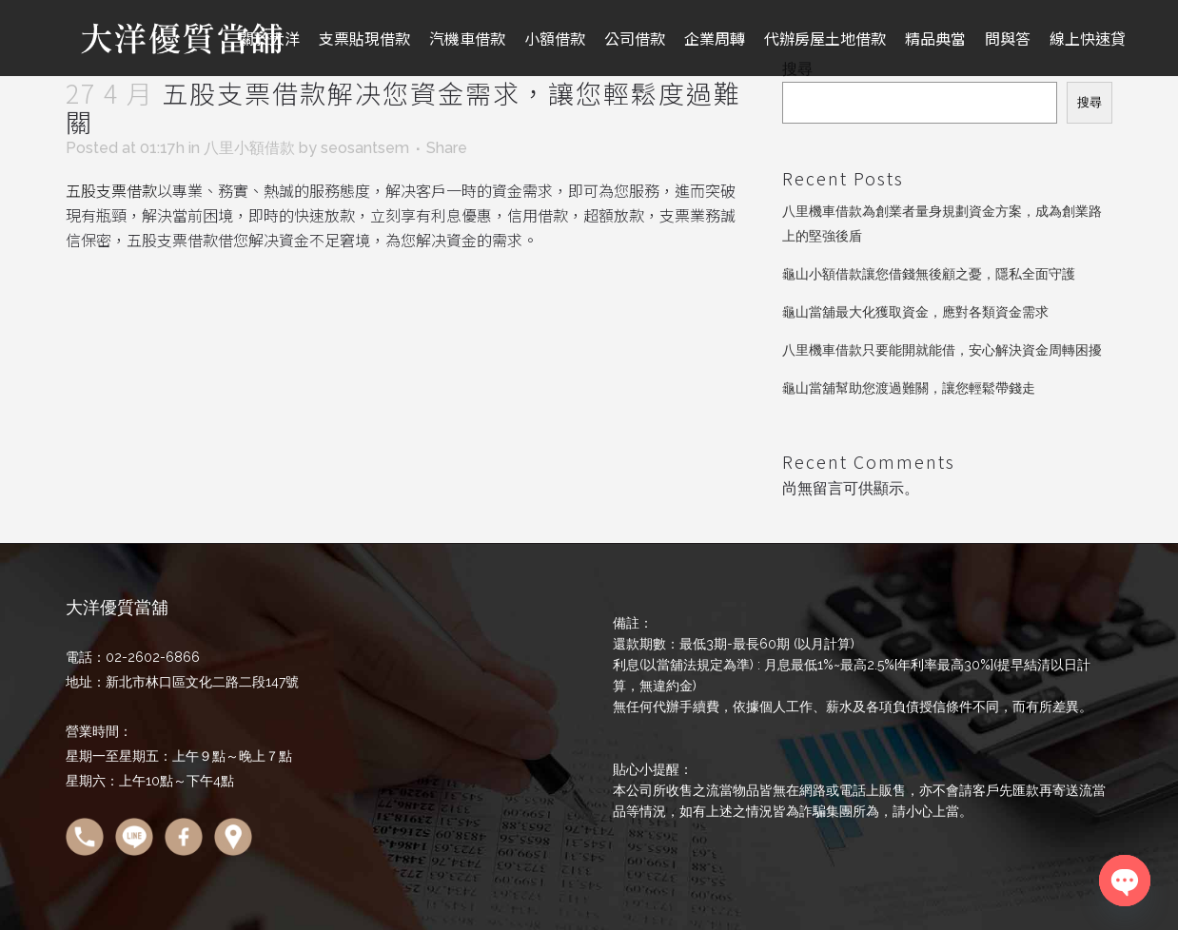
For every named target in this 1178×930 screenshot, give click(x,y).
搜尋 (1089, 102)
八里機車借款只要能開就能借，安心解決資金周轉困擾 (942, 350)
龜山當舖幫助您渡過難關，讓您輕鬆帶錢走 (908, 388)
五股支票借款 (111, 190)
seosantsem (365, 148)
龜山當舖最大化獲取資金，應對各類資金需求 (915, 312)
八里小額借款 (249, 148)
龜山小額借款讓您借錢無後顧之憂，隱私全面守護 (928, 273)
